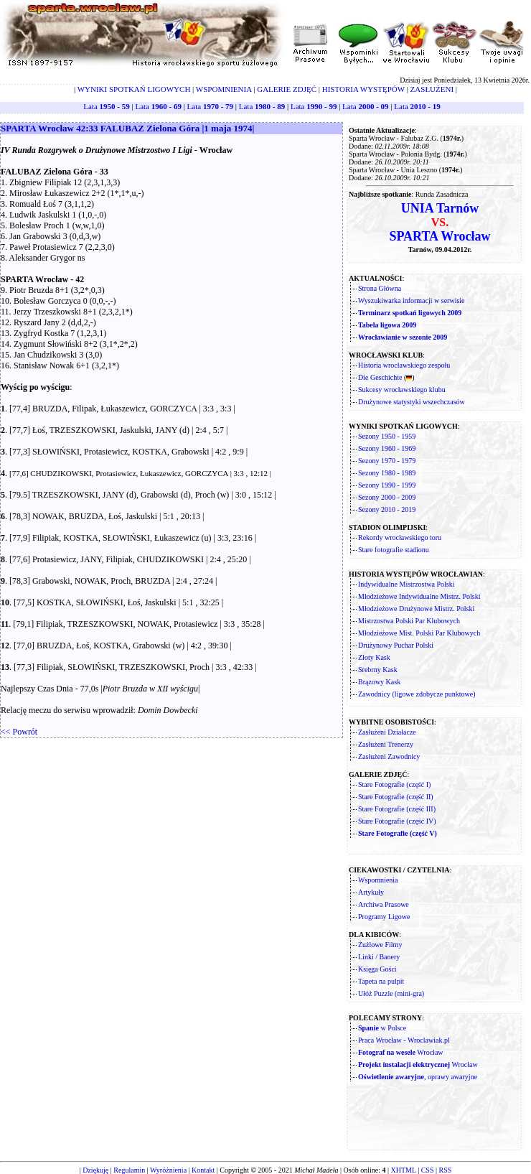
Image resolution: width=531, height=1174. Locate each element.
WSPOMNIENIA (224, 89)
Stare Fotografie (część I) (394, 784)
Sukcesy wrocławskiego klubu (402, 389)
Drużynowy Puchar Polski (395, 645)
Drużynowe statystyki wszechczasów (411, 402)
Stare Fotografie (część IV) (397, 821)
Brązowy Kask (379, 682)
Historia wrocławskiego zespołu (404, 365)
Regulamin (129, 1170)
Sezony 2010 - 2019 (386, 509)
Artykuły (371, 892)
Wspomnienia (378, 880)
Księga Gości (377, 969)
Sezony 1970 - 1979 (386, 461)
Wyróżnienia (168, 1170)
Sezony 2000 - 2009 (386, 497)
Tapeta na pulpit (381, 981)
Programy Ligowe (384, 917)
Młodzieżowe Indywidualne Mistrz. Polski (419, 596)
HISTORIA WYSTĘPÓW (363, 89)
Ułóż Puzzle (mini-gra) (391, 993)
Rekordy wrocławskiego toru (399, 537)
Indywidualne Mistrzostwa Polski (406, 584)
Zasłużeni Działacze (387, 732)
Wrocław (400, 1052)
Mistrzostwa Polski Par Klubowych (409, 621)
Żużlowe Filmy (380, 945)
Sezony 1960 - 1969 (386, 448)
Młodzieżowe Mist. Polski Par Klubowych (419, 633)
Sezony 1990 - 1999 (386, 485)
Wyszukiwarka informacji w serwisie (411, 300)
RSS (445, 1170)
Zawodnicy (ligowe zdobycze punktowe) (417, 694)
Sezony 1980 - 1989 (386, 473)
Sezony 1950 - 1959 (386, 436)
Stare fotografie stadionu (393, 550)
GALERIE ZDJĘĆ (286, 89)
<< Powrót (19, 732)
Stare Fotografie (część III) (397, 809)
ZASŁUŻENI (432, 89)
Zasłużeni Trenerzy (385, 744)
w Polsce (382, 1028)
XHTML (402, 1170)
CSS (427, 1170)
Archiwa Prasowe (383, 904)
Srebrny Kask (378, 670)
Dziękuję (95, 1170)
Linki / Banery (379, 957)
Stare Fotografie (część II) (395, 797)
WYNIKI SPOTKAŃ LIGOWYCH (134, 89)
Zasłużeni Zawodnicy (389, 756)
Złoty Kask (374, 657)
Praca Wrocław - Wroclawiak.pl (404, 1040)
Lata (106, 106)
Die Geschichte (380, 377)
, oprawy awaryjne (417, 1077)
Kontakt (203, 1170)
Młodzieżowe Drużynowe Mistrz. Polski (416, 608)
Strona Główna (379, 288)
